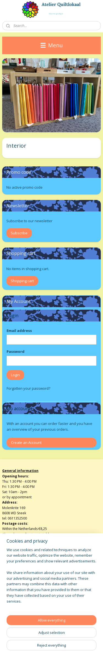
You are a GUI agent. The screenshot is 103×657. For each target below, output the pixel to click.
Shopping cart (22, 280)
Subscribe (19, 232)
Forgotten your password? (28, 388)
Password (15, 351)
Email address (19, 330)
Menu (52, 45)
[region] (51, 578)
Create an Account (26, 442)
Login (15, 374)
